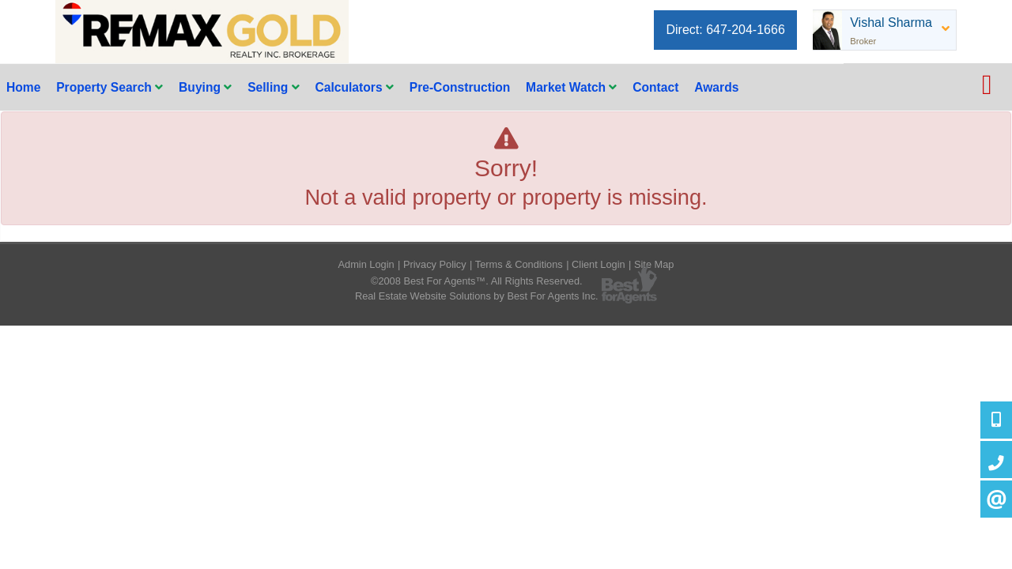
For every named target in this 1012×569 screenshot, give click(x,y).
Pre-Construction (460, 87)
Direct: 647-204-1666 (725, 29)
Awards (716, 87)
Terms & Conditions (519, 264)
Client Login (598, 264)
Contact (655, 87)
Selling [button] (273, 87)
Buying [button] (205, 87)
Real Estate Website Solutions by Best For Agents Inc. (477, 296)
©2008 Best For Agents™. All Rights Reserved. (477, 281)
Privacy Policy (434, 264)
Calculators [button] (354, 87)
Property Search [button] (109, 87)
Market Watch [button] (571, 87)
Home (23, 87)
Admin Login (366, 264)
